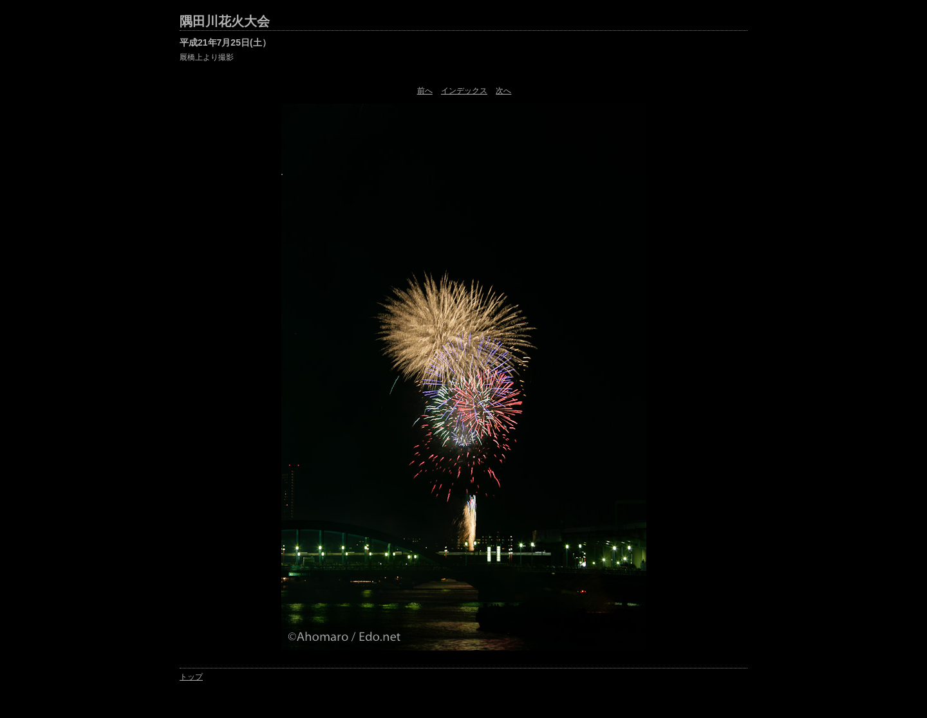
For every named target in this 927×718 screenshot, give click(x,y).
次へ (503, 90)
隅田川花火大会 (225, 21)
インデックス (464, 90)
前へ (425, 90)
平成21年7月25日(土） (225, 42)
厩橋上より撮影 (207, 57)
